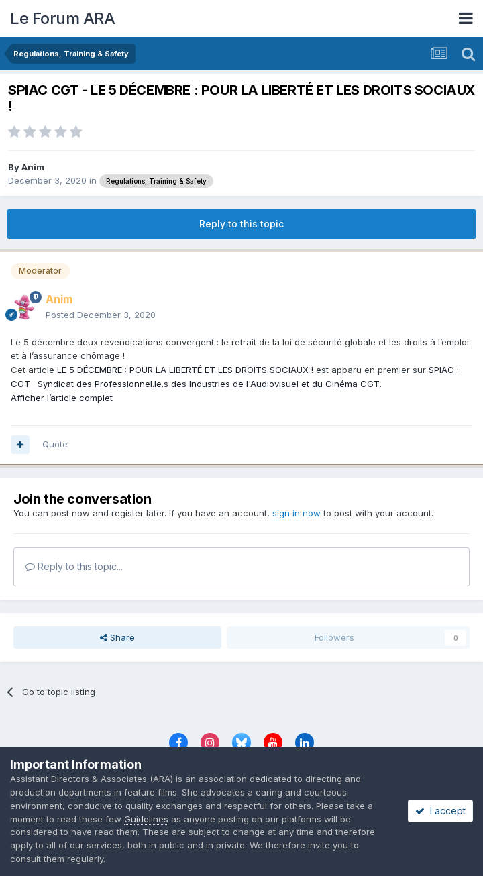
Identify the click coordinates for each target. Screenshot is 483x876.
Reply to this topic (241, 223)
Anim (32, 167)
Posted (101, 314)
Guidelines (146, 819)
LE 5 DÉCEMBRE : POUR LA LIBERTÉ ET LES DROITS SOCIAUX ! (185, 369)
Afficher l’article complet (62, 397)
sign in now (296, 513)
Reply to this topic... (74, 566)
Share (117, 637)
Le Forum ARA (62, 18)
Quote (55, 444)
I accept (440, 810)
